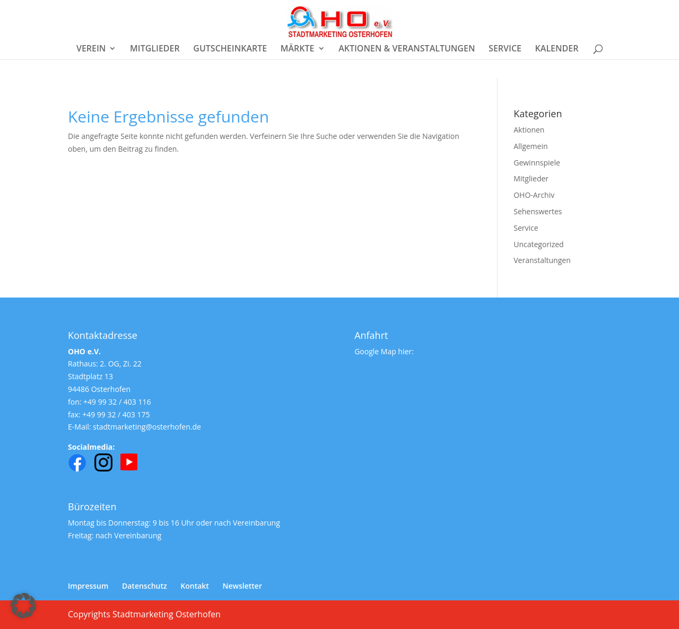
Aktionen (528, 130)
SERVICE (505, 49)
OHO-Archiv (533, 195)
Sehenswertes (537, 211)
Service (525, 228)
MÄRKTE (298, 49)
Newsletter (242, 586)
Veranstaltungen (541, 260)
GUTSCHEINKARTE (230, 49)
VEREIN (91, 49)
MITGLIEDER (155, 49)
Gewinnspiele (536, 163)
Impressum (88, 586)
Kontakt (194, 586)
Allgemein (530, 146)
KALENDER (557, 49)
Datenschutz (144, 586)
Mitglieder (531, 178)
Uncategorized (538, 244)
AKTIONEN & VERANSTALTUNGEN (406, 49)
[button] (23, 605)
